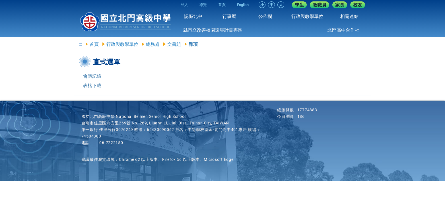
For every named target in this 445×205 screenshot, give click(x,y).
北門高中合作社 (343, 30)
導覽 (203, 5)
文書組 (174, 44)
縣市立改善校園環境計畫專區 (212, 30)
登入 (184, 5)
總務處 (153, 44)
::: (168, 5)
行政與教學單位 (307, 16)
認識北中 (193, 16)
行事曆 (229, 16)
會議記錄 (92, 76)
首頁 (222, 5)
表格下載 (92, 85)
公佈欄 (265, 16)
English (243, 5)
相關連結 (349, 16)
